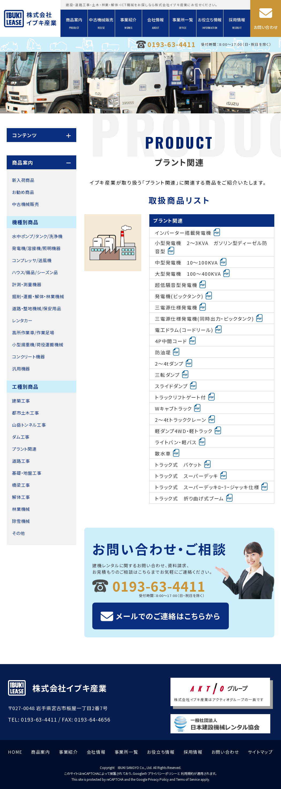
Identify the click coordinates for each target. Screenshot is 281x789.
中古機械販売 (101, 23)
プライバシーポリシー (162, 773)
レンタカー (22, 320)
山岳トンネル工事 (29, 425)
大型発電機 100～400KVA (192, 273)
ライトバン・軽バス (180, 442)
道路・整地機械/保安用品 (36, 308)
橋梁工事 (21, 485)
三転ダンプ (172, 374)
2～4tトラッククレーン (185, 419)
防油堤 (167, 352)
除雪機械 (21, 521)
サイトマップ (260, 752)
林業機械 (21, 509)
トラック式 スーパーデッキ (191, 475)
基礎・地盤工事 (26, 473)
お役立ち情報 (210, 23)
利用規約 (187, 773)
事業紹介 (128, 23)
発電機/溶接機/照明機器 (36, 248)
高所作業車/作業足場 (33, 332)
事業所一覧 (182, 23)
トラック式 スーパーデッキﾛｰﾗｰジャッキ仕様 (211, 486)
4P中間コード (175, 340)
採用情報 (237, 23)
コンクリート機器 (28, 356)
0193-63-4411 (171, 44)
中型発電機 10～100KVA (191, 262)
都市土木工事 (25, 412)
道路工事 (21, 461)
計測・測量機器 (26, 284)
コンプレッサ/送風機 (32, 260)
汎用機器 (21, 368)
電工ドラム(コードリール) (188, 329)
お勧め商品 (23, 192)
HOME (15, 752)
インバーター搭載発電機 (188, 232)
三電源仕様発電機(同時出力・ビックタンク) (209, 318)
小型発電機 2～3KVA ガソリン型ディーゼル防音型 (211, 247)
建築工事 (21, 400)
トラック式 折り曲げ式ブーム (194, 498)
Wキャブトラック (178, 408)
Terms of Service (188, 779)
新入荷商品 (23, 180)
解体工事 (21, 497)
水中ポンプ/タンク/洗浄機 (37, 236)
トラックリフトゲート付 (185, 397)
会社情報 (155, 23)
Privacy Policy (158, 779)
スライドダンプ (176, 385)
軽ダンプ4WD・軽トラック (188, 430)
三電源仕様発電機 (181, 307)
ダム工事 (20, 437)
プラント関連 (24, 449)
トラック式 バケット (183, 464)
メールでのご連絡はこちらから (168, 616)
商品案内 (74, 23)
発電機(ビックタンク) (184, 296)
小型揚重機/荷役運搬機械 (37, 344)
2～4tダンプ (174, 363)
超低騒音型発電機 (181, 284)
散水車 (167, 453)
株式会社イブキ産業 (41, 18)
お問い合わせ (266, 27)
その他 (18, 533)
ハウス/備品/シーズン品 (35, 272)
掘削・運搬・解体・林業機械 (38, 296)
